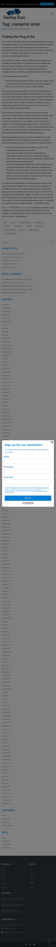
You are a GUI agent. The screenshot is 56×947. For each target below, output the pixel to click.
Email (7, 457)
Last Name (9, 477)
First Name (9, 467)
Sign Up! (28, 498)
